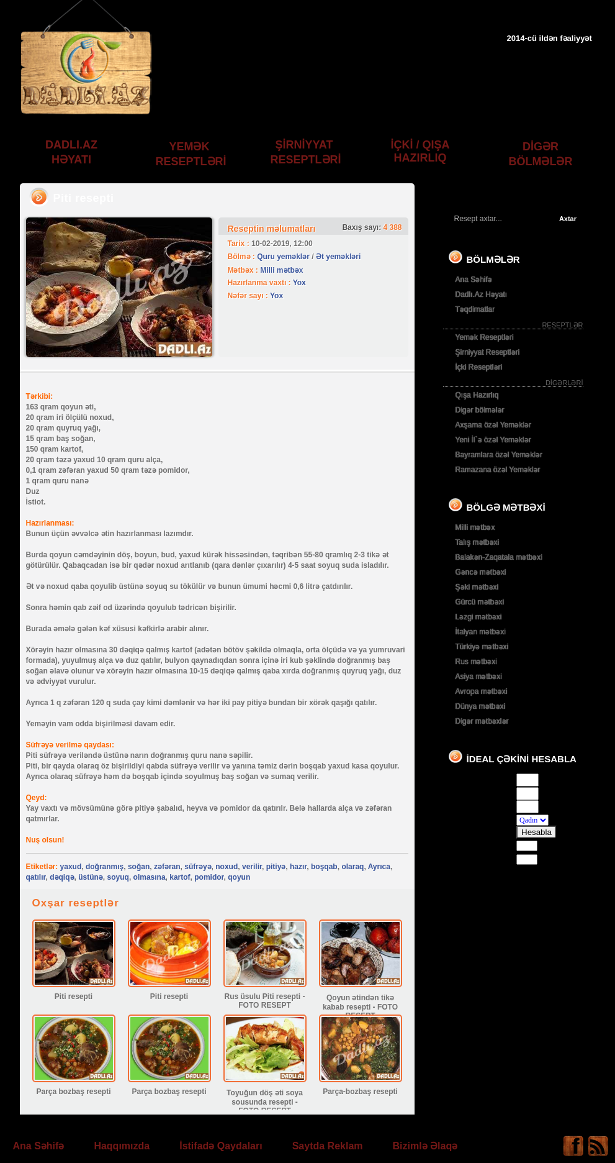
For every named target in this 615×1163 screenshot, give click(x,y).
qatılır (36, 877)
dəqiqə (62, 877)
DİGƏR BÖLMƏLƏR (541, 154)
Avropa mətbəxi (482, 691)
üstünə (90, 877)
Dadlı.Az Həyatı (482, 294)
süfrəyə (197, 866)
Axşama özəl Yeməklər (493, 425)
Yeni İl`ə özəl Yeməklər (493, 440)
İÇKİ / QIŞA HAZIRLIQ (419, 151)
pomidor (208, 877)
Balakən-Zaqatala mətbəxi (499, 557)
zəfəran (167, 866)
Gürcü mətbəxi (480, 602)
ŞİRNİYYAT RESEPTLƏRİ (306, 152)
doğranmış (104, 866)
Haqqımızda (122, 1146)
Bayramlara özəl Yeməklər (499, 454)
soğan (139, 866)
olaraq (352, 866)
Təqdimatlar (475, 309)
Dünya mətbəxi (481, 706)
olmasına (149, 877)
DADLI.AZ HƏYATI (71, 152)
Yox (299, 282)
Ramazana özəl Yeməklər (498, 469)
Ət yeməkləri (338, 256)
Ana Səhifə (474, 279)
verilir (252, 866)
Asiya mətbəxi (479, 676)
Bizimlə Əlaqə (425, 1146)
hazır (298, 866)
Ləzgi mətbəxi (479, 617)
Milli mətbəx (281, 270)
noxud (226, 866)
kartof (179, 877)
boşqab (324, 866)
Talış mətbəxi (478, 542)
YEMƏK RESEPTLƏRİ (191, 154)
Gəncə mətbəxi (481, 572)
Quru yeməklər (283, 256)
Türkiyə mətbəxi (482, 646)
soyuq (118, 877)
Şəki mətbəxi (477, 587)
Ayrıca (379, 866)
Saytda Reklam (327, 1146)
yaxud (71, 866)
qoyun (239, 877)
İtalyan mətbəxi (481, 631)
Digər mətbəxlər (482, 721)
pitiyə (276, 866)
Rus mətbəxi (476, 661)
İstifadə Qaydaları (221, 1146)
